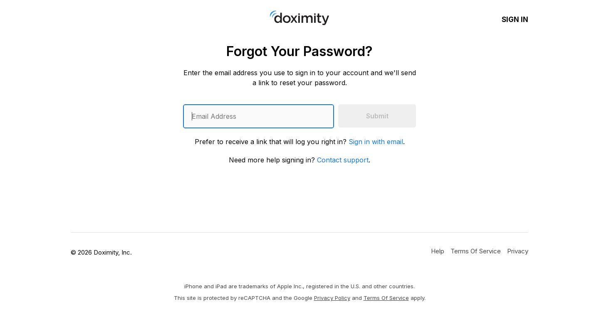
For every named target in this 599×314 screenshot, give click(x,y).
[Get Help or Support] (437, 251)
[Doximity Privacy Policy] (517, 251)
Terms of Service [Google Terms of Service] (386, 297)
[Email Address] (258, 116)
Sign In (515, 19)
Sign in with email (376, 141)
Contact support (343, 160)
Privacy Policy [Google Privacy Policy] (332, 297)
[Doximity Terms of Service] (475, 251)
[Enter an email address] (258, 116)
